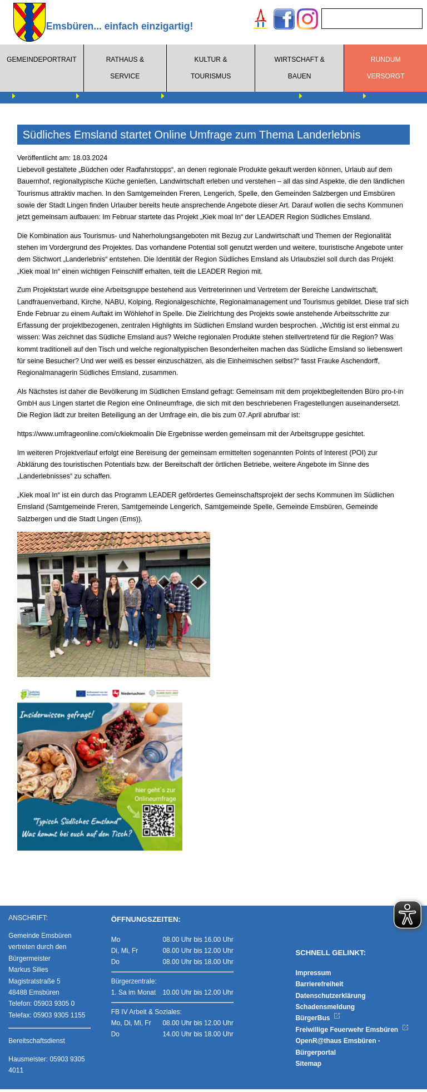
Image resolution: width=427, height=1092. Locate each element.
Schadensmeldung (325, 1009)
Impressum (313, 975)
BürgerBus (317, 1021)
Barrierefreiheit (319, 987)
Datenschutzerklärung (330, 998)
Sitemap (308, 1066)
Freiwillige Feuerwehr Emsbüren (352, 1032)
